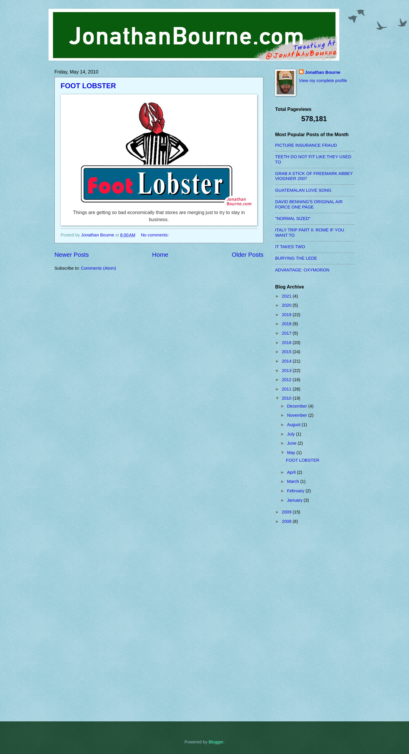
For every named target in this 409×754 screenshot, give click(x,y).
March (293, 481)
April (292, 472)
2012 (287, 379)
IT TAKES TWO (290, 246)
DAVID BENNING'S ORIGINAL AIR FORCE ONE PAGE (309, 204)
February (296, 490)
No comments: (155, 235)
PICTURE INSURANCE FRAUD (306, 145)
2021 (287, 296)
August (294, 424)
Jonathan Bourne (322, 72)
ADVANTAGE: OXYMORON (302, 270)
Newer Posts (71, 254)
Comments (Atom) (98, 268)
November (297, 415)
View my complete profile (323, 80)
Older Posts (247, 254)
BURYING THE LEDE (296, 258)
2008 (287, 521)
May (291, 452)
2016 (287, 342)
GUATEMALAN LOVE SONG (303, 190)
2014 (287, 361)
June (292, 443)
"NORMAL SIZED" (292, 218)
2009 (287, 512)
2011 (287, 389)
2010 (287, 398)
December (297, 406)
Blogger (216, 742)
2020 (287, 305)
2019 (287, 314)
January (295, 500)
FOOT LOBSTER (88, 86)
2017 (287, 333)
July (291, 434)
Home (160, 254)
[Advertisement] (298, 622)
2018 (287, 323)
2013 (287, 370)
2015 (287, 351)
